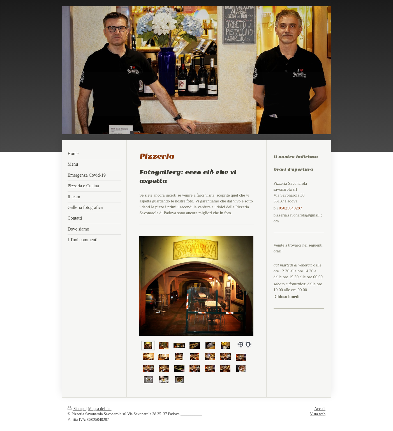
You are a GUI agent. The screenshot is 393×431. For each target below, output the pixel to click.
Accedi (319, 409)
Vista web (317, 414)
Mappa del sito (99, 409)
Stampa (77, 409)
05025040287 (290, 208)
